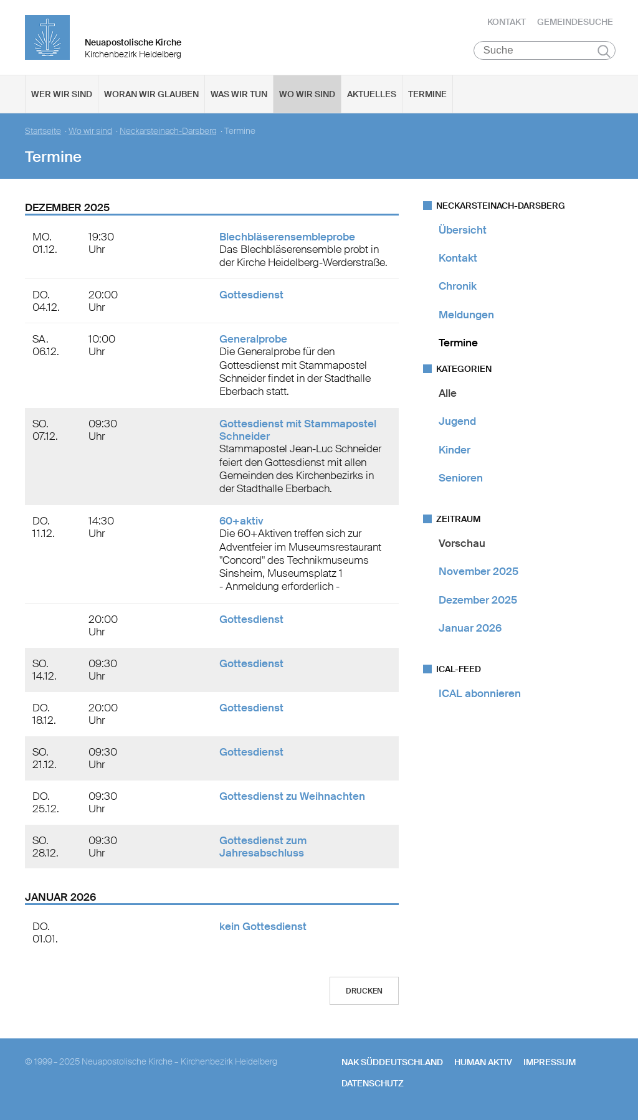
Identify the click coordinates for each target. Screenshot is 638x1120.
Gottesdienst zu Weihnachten (292, 796)
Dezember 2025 (478, 600)
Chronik (458, 286)
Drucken (364, 991)
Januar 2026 (470, 628)
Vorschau (462, 543)
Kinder (454, 450)
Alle (448, 393)
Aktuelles (371, 94)
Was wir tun (239, 94)
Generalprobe (253, 339)
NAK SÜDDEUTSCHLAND (392, 1062)
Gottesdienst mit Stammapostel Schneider (297, 430)
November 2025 (478, 572)
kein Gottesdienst (263, 926)
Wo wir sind (307, 94)
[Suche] (545, 50)
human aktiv (483, 1062)
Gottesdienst (251, 295)
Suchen (604, 51)
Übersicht (463, 230)
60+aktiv (241, 521)
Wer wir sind (61, 94)
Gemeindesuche (575, 21)
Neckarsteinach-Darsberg (168, 131)
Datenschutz (372, 1083)
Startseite (43, 131)
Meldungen (466, 314)
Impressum (549, 1062)
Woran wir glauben (151, 94)
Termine (427, 94)
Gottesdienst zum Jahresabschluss (263, 846)
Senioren (461, 478)
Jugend (457, 422)
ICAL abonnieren (480, 693)
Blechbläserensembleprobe (287, 237)
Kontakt (506, 21)
